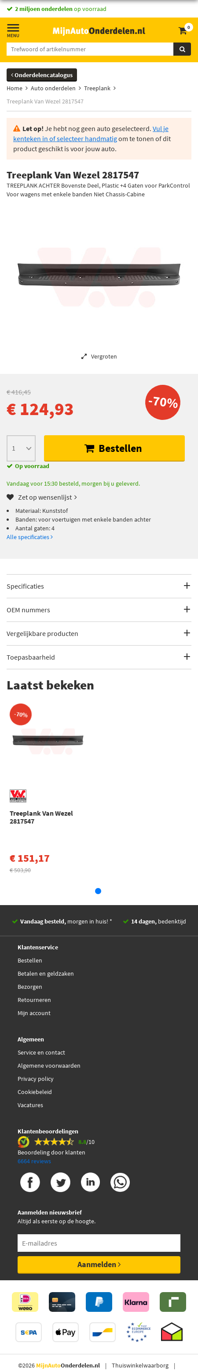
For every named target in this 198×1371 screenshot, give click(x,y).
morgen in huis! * (66, 921)
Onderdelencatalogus (42, 75)
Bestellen (113, 448)
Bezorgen (30, 987)
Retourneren (34, 1000)
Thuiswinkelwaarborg (140, 1365)
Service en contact (41, 1052)
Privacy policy (36, 1079)
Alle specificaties (30, 537)
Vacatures (30, 1105)
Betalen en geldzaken (46, 973)
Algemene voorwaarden (49, 1065)
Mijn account (34, 1013)
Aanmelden (99, 1264)
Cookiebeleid (35, 1092)
